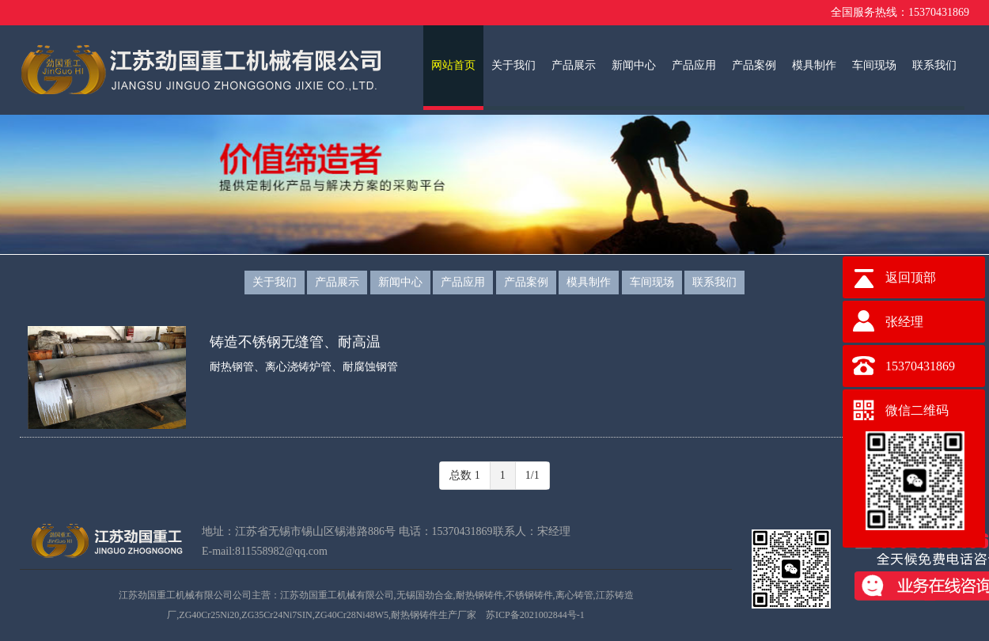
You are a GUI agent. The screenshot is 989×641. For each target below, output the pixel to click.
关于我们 (513, 65)
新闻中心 (634, 65)
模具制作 (814, 65)
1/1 (532, 475)
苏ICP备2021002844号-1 (535, 614)
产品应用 (694, 65)
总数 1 (464, 475)
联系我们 (934, 65)
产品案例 (754, 65)
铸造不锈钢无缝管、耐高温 (295, 342)
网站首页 (453, 65)
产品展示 (573, 65)
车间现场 (874, 65)
